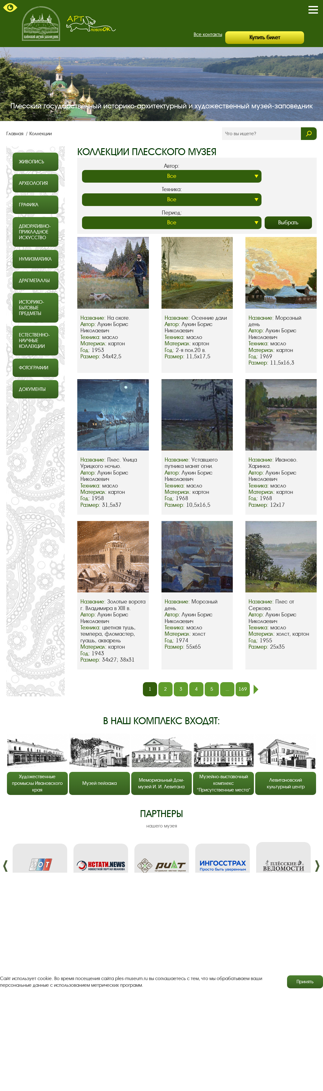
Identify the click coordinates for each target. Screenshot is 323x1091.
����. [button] (5, 866)
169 (242, 689)
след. (256, 689)
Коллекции (40, 133)
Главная (15, 133)
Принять (305, 982)
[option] (40, 866)
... (227, 689)
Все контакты (208, 34)
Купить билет (265, 37)
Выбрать (288, 222)
